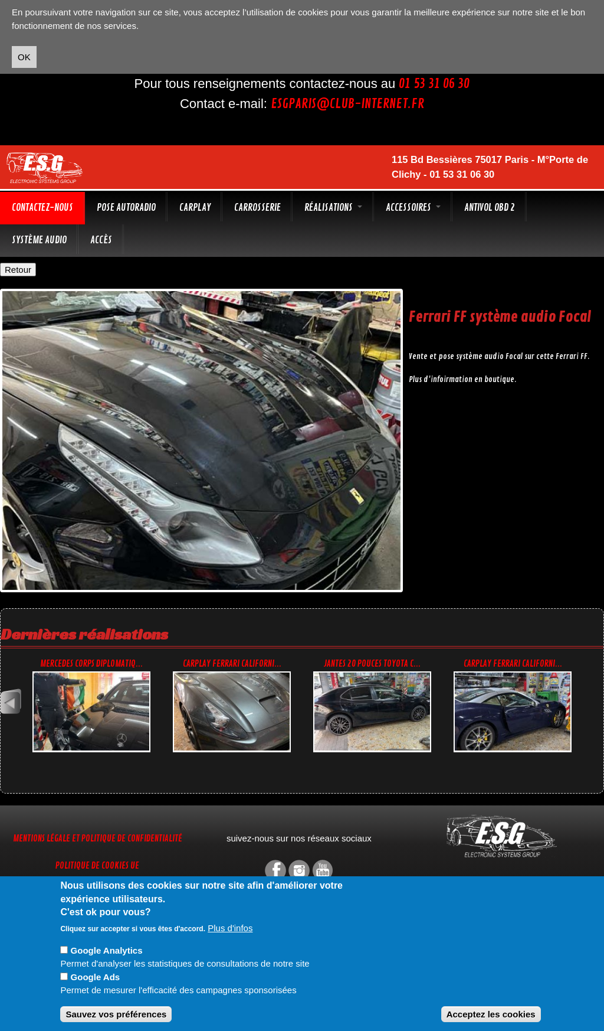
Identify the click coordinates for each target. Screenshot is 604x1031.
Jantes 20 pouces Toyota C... (372, 664)
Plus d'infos (230, 928)
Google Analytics (107, 950)
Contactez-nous (42, 207)
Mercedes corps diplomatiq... (91, 664)
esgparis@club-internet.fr (347, 104)
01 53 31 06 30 (434, 84)
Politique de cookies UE (97, 866)
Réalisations (333, 207)
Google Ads (95, 977)
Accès (101, 240)
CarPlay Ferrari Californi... (232, 664)
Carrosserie (257, 207)
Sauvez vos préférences (115, 1014)
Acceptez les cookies (491, 1014)
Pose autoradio (126, 207)
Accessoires (413, 207)
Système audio (39, 240)
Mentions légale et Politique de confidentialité (97, 838)
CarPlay (195, 207)
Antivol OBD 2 (489, 207)
